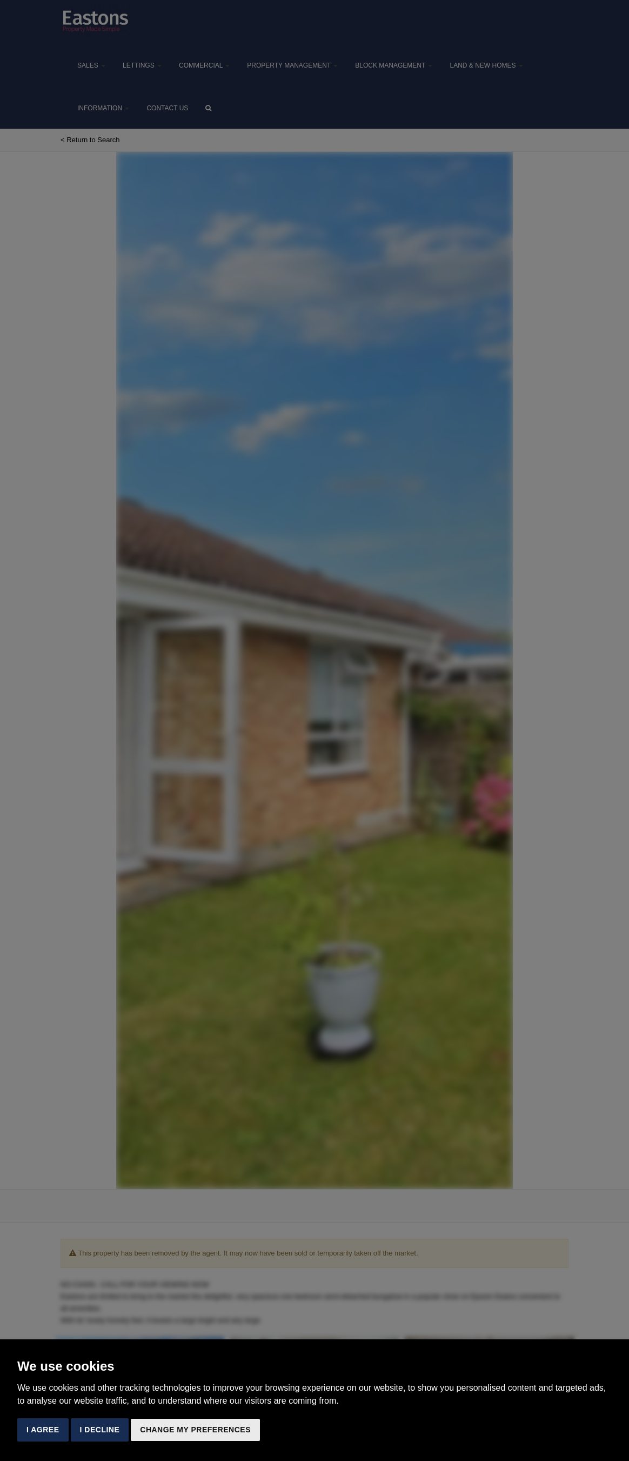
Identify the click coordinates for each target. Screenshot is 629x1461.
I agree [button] (42, 1429)
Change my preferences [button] (195, 1429)
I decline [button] (100, 1429)
